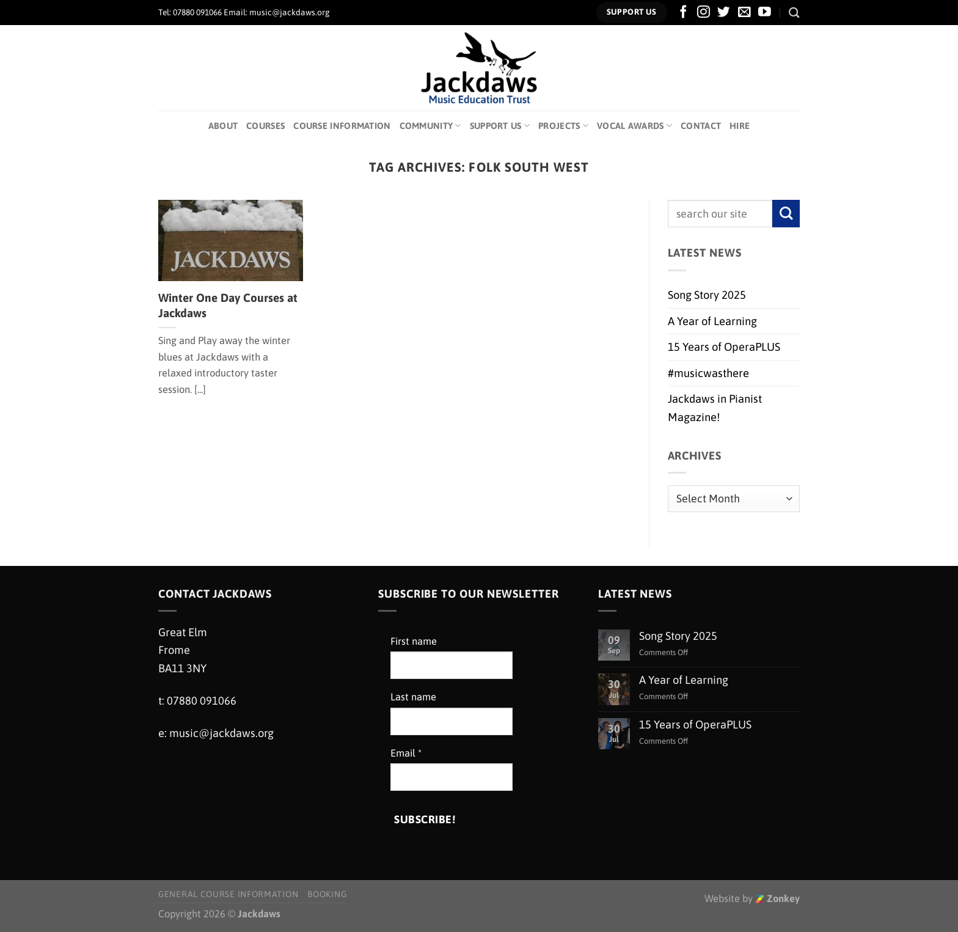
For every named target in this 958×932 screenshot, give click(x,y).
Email (406, 753)
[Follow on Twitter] (723, 13)
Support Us (500, 125)
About (223, 125)
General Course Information (228, 894)
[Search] (794, 12)
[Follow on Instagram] (703, 13)
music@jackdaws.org (221, 733)
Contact (701, 125)
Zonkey (777, 898)
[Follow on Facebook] (683, 13)
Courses (265, 125)
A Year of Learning (712, 321)
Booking (326, 894)
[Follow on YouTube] (764, 13)
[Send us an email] (744, 13)
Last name (413, 697)
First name (413, 641)
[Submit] (786, 213)
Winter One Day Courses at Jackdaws (228, 305)
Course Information (341, 125)
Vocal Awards (634, 125)
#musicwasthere (708, 373)
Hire (739, 125)
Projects (563, 125)
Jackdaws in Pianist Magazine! (715, 407)
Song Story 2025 (707, 294)
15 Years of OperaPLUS (724, 346)
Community (430, 125)
